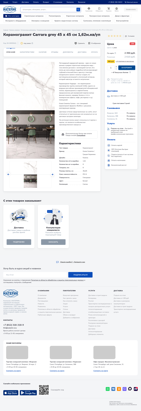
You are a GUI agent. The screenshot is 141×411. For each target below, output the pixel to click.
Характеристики (27, 52)
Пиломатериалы (55, 16)
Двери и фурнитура (122, 16)
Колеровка (92, 298)
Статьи (65, 309)
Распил (91, 301)
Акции (5, 2)
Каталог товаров (14, 30)
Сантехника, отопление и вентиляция (97, 21)
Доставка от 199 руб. (121, 298)
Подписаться (80, 275)
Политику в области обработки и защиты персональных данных (57, 280)
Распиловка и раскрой (96, 320)
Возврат (46, 2)
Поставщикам (43, 301)
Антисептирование (95, 332)
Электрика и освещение (40, 21)
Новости (41, 304)
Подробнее (81, 135)
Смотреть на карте (13, 371)
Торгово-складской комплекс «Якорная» (21, 362)
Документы (68, 52)
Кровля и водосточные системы (66, 21)
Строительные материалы (34, 16)
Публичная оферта (45, 315)
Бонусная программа (70, 295)
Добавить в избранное (71, 318)
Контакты (70, 2)
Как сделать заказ (69, 298)
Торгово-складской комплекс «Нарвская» (65, 362)
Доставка (25, 2)
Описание (10, 52)
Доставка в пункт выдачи (97, 295)
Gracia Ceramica (76, 30)
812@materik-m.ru (10, 328)
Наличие (42, 52)
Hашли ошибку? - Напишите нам (70, 262)
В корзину (127, 68)
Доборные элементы (95, 334)
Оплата (36, 2)
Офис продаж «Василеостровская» (106, 362)
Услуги (14, 2)
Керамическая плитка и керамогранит (49, 30)
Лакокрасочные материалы (99, 16)
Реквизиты (42, 307)
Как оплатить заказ (70, 301)
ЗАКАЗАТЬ (53, 242)
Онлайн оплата (131, 9)
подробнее (19, 242)
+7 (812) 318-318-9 (115, 2)
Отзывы (54, 52)
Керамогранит (66, 30)
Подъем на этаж (94, 326)
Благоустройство (122, 21)
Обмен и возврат (69, 315)
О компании (57, 2)
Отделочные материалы (75, 16)
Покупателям (69, 291)
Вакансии (81, 2)
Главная (5, 30)
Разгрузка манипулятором (98, 323)
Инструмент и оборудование (15, 21)
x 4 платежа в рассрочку (125, 61)
